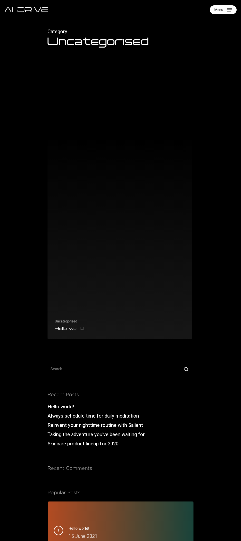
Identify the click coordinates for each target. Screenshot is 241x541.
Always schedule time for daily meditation (93, 416)
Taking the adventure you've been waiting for (96, 434)
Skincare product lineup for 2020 (83, 443)
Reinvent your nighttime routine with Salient (95, 425)
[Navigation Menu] (223, 9)
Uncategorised (66, 321)
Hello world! (61, 406)
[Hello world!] (120, 204)
